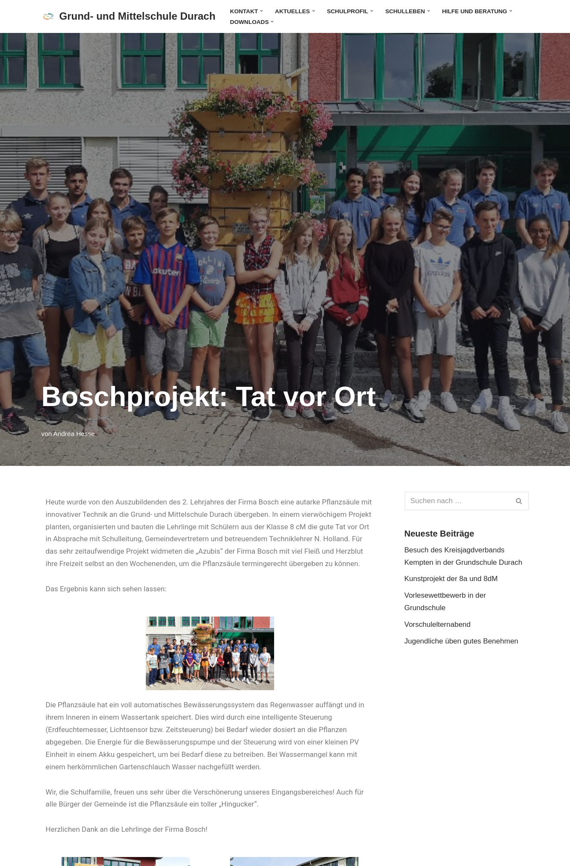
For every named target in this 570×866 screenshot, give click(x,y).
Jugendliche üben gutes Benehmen (462, 641)
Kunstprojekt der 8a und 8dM (451, 579)
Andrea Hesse (74, 433)
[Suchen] (457, 501)
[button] (261, 10)
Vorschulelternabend (438, 624)
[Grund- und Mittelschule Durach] (128, 16)
